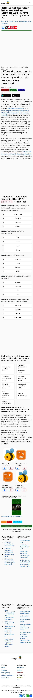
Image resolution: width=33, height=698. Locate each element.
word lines (18, 305)
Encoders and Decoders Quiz (24, 565)
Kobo (9, 522)
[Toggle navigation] (30, 2)
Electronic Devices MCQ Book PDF (11, 516)
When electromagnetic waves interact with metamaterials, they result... (10, 614)
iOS (18, 680)
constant (18, 286)
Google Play (18, 522)
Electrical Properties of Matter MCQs (9, 550)
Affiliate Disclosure (7, 675)
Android (19, 677)
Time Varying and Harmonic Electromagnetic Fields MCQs (10, 561)
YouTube (20, 673)
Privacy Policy (5, 673)
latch (18, 271)
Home (3, 667)
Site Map (4, 670)
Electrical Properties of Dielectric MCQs (10, 544)
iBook (4, 522)
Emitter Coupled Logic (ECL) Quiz (25, 561)
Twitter (19, 670)
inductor (18, 267)
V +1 (18, 242)
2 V (18, 250)
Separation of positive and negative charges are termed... (9, 642)
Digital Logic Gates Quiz (24, 552)
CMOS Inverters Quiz (25, 541)
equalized (18, 282)
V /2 (18, 246)
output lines (18, 317)
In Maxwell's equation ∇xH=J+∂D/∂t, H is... (9, 633)
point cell (18, 222)
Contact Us (5, 678)
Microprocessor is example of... (25, 612)
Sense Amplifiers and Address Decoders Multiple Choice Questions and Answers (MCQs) (15, 113)
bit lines (18, 313)
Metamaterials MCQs (9, 555)
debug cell (18, 218)
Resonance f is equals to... (10, 627)
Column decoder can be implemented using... (25, 627)
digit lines (18, 309)
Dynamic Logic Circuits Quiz (24, 556)
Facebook (20, 667)
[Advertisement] (16, 48)
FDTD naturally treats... (9, 623)
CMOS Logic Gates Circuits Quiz (24, 547)
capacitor (18, 259)
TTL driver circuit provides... (25, 633)
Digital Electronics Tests (15, 108)
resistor (18, 263)
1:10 (18, 290)
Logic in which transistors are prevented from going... (25, 618)
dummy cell (18, 214)
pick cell (17, 226)
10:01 (18, 294)
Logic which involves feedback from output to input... (25, 639)
